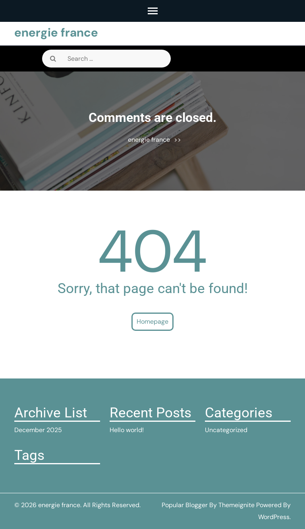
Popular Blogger (185, 505)
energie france (56, 32)
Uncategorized (226, 430)
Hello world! (127, 430)
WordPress (274, 517)
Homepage (152, 321)
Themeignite (236, 505)
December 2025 (38, 430)
